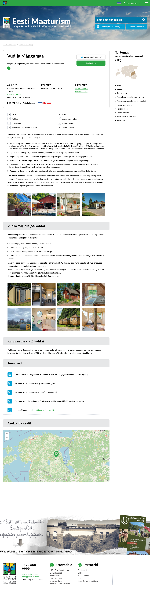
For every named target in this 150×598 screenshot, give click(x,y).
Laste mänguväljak (69, 119)
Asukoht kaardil (14, 94)
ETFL (80, 573)
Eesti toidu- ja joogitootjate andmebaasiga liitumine (60, 581)
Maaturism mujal (57, 575)
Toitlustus (16, 119)
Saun (14, 115)
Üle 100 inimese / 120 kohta (43, 410)
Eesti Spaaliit (83, 575)
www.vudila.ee (81, 91)
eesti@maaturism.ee (30, 576)
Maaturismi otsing (26, 45)
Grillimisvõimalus (68, 123)
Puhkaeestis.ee (84, 570)
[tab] (131, 85)
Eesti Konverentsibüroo (88, 581)
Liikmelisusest (56, 573)
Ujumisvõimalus (68, 127)
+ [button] (7, 434)
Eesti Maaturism (9, 45)
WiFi (64, 115)
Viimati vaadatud (136, 26)
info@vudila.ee (81, 88)
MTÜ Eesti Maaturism (59, 570)
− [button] (7, 438)
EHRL (80, 578)
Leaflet (107, 481)
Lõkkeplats (16, 123)
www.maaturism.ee (30, 574)
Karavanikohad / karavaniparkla (24, 127)
